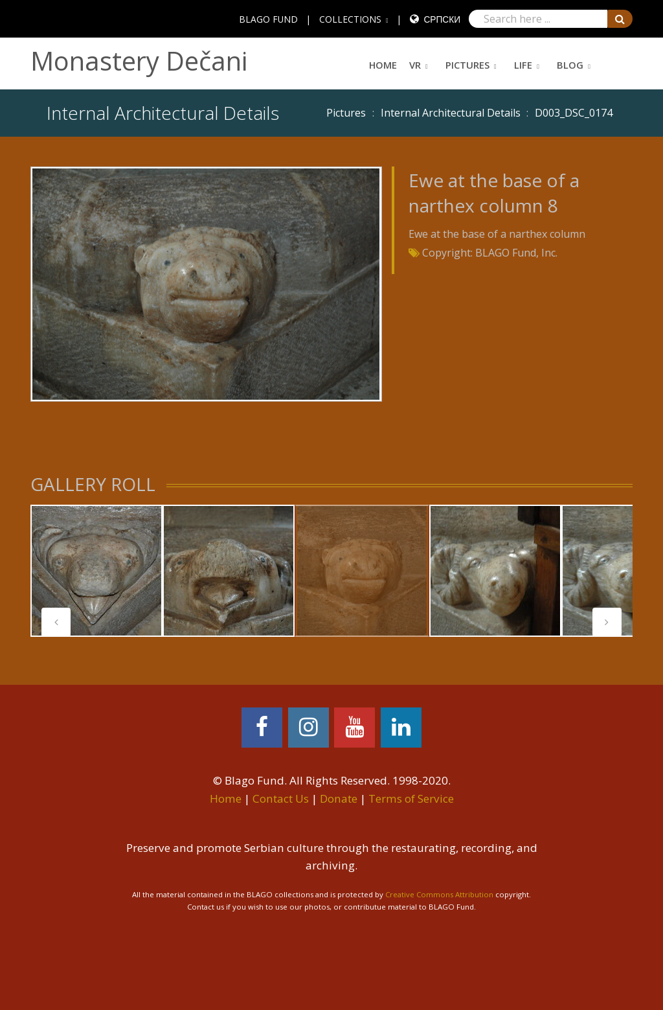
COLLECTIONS (350, 19)
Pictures (467, 64)
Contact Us (281, 798)
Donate (338, 798)
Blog (570, 64)
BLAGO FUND (268, 19)
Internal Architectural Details (451, 113)
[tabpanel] (96, 571)
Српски (441, 19)
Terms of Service (411, 798)
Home (383, 64)
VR (415, 64)
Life (523, 64)
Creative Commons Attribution (439, 894)
